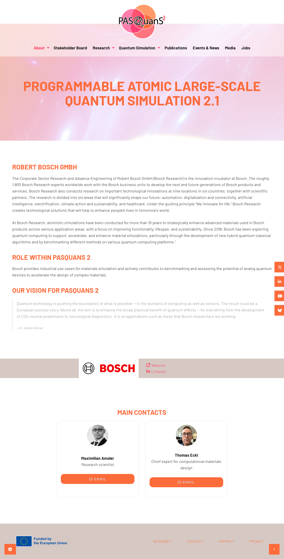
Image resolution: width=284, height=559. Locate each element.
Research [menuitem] (101, 47)
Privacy (256, 541)
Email (97, 479)
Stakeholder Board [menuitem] (70, 47)
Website (158, 365)
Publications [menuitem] (176, 47)
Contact (195, 541)
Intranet (162, 541)
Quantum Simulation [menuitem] (137, 47)
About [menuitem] (39, 47)
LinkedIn (159, 371)
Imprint (226, 541)
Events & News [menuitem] (206, 47)
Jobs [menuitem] (245, 47)
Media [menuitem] (230, 47)
